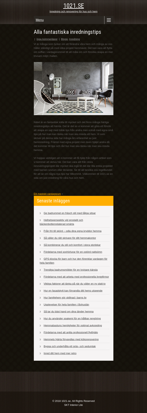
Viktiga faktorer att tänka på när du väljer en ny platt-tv (75, 283)
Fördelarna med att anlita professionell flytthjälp (71, 332)
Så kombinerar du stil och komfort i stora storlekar (72, 244)
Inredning (74, 39)
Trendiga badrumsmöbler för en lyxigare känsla (71, 269)
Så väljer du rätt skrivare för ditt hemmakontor (70, 237)
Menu (40, 20)
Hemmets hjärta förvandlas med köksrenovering (71, 339)
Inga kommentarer (47, 39)
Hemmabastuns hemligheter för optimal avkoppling (73, 325)
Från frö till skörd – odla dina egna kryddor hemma (72, 230)
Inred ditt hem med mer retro (60, 353)
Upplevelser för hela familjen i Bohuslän (66, 304)
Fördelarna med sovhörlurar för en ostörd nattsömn (73, 251)
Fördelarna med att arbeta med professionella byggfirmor (76, 276)
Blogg (64, 39)
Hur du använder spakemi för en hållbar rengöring (72, 318)
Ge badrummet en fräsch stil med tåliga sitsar (70, 213)
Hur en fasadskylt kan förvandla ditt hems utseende (73, 290)
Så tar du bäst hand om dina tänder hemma (69, 311)
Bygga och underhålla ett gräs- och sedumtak (70, 346)
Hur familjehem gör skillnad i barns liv (65, 297)
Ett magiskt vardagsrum (47, 193)
